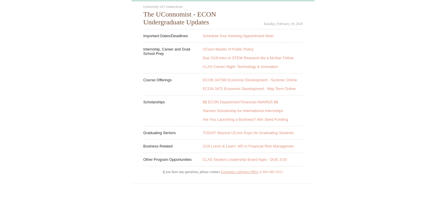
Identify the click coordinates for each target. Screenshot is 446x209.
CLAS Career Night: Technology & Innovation (240, 66)
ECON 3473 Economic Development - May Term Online (249, 89)
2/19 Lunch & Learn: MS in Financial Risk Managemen (248, 146)
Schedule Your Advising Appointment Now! (238, 36)
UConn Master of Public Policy (228, 49)
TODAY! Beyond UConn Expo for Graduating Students (248, 133)
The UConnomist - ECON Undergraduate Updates (179, 18)
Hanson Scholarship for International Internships (243, 111)
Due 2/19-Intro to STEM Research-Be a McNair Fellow (248, 58)
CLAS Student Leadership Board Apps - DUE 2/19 (245, 159)
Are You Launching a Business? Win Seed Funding (245, 119)
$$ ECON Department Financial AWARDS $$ (240, 102)
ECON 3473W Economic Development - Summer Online (250, 80)
